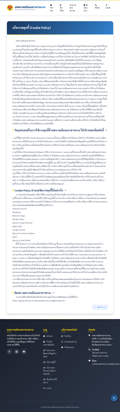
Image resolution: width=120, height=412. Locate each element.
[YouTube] (24, 351)
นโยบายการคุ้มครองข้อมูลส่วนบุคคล (50, 353)
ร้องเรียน (62, 8)
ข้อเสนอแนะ (86, 8)
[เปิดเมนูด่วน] (113, 397)
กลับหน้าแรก (100, 307)
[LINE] (16, 351)
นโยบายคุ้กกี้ (49, 362)
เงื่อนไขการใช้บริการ (50, 381)
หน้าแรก (51, 8)
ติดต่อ (97, 6)
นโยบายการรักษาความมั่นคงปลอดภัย (49, 370)
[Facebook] (9, 351)
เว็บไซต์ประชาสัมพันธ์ (48, 343)
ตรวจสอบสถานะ (73, 8)
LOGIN (107, 6)
